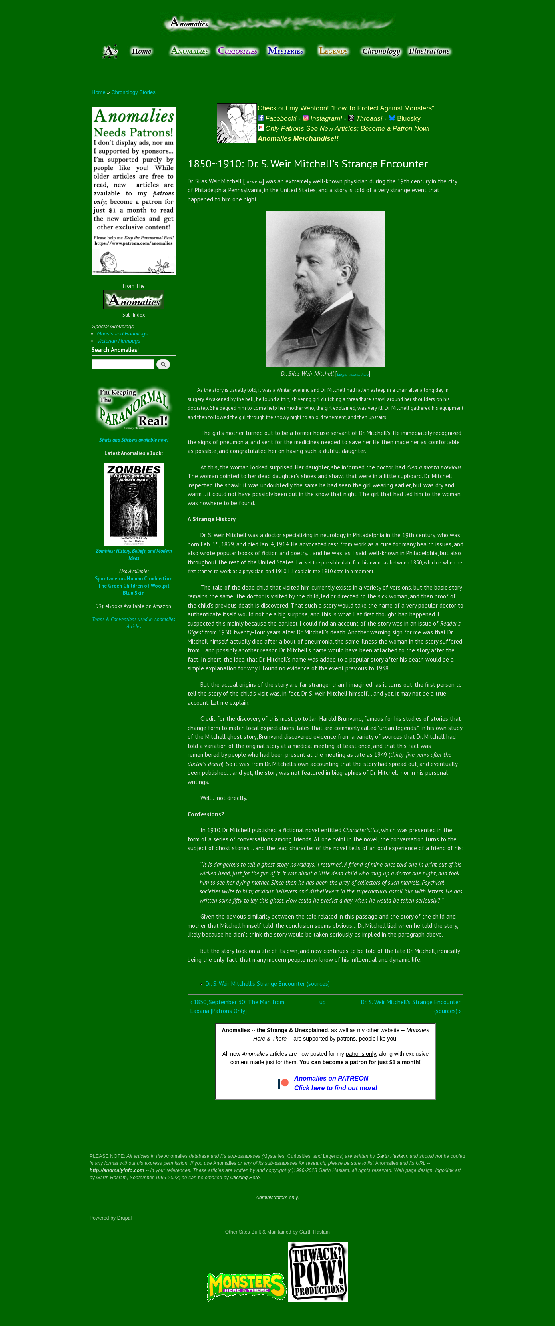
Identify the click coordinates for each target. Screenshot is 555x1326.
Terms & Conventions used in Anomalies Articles (133, 623)
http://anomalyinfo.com (117, 1170)
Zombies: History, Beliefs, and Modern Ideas (134, 555)
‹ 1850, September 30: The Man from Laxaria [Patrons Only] (237, 1006)
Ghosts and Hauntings (122, 334)
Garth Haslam (391, 1156)
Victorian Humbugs (118, 341)
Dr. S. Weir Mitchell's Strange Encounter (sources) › (411, 1006)
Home (99, 92)
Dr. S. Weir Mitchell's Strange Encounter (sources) (268, 983)
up (322, 1002)
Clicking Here (245, 1177)
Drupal (124, 1218)
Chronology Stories (133, 92)
